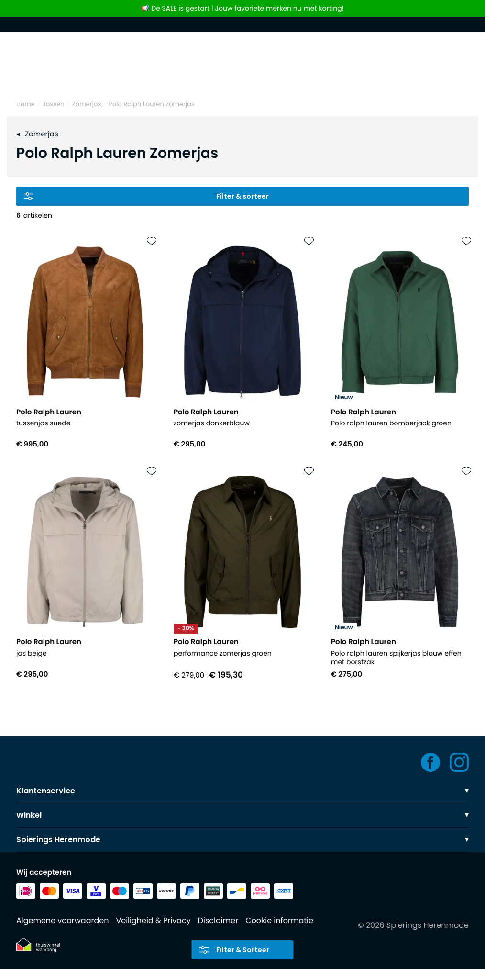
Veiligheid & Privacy (153, 920)
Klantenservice (242, 790)
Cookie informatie (279, 920)
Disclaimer (218, 920)
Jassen (54, 104)
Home (25, 104)
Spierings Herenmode (242, 839)
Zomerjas (86, 104)
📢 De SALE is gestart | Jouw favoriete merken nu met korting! (242, 8)
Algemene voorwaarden (62, 920)
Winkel (242, 815)
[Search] (242, 75)
